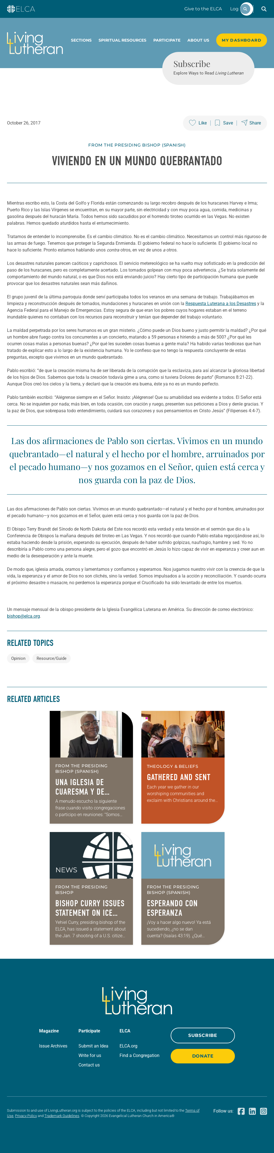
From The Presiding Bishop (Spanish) (137, 145)
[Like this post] (198, 123)
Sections (81, 40)
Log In (237, 8)
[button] (264, 9)
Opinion (18, 658)
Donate (203, 1056)
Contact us (89, 1065)
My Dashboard (241, 40)
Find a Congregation (139, 1055)
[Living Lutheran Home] (35, 43)
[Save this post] (224, 123)
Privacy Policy (26, 1116)
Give (203, 8)
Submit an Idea (93, 1046)
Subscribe (202, 1035)
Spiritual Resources (122, 40)
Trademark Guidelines (61, 1116)
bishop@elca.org (23, 616)
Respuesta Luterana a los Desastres (220, 303)
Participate (166, 40)
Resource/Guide (51, 658)
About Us (198, 40)
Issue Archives (53, 1046)
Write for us (89, 1055)
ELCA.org (128, 1046)
